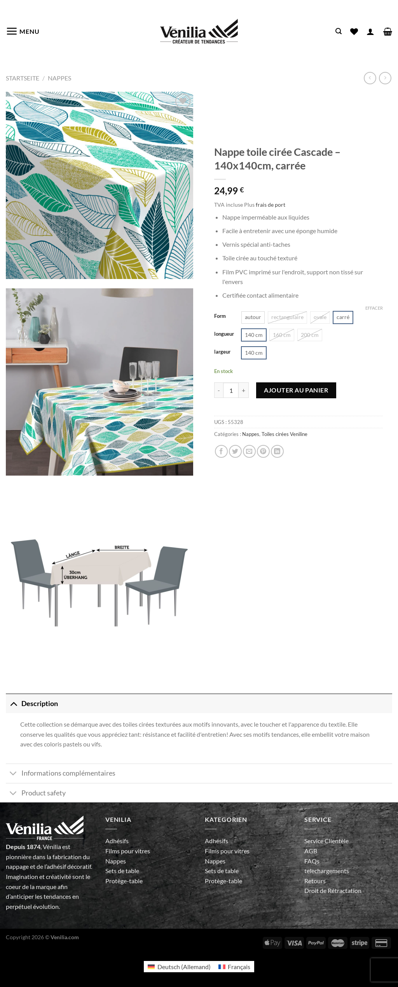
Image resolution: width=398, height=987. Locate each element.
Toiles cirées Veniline (284, 434)
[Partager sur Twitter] (235, 451)
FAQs (311, 861)
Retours (315, 880)
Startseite (22, 78)
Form (220, 316)
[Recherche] (338, 31)
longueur (224, 334)
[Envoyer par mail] (249, 451)
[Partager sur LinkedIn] (277, 451)
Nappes (59, 78)
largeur (222, 352)
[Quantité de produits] (231, 390)
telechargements (326, 870)
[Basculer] (13, 703)
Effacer (374, 307)
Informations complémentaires (60, 774)
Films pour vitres (127, 850)
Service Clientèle (326, 840)
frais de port (270, 204)
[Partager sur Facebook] (221, 451)
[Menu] (23, 31)
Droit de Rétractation (332, 890)
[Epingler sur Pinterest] (263, 451)
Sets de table (122, 870)
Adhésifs (117, 840)
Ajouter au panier (296, 390)
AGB (310, 850)
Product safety (36, 793)
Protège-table (124, 880)
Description (32, 703)
